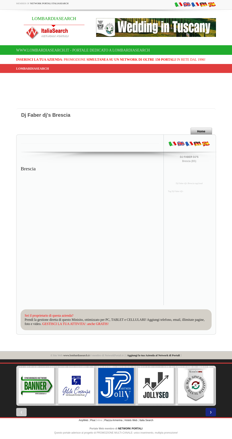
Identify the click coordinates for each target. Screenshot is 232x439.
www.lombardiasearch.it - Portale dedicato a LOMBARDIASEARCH (83, 50)
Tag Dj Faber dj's (175, 191)
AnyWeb (83, 420)
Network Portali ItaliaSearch (49, 3)
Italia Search (146, 420)
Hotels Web (130, 420)
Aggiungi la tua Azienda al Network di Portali (153, 355)
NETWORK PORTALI (130, 428)
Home (201, 131)
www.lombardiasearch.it (76, 355)
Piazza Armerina (113, 420)
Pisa (92, 420)
